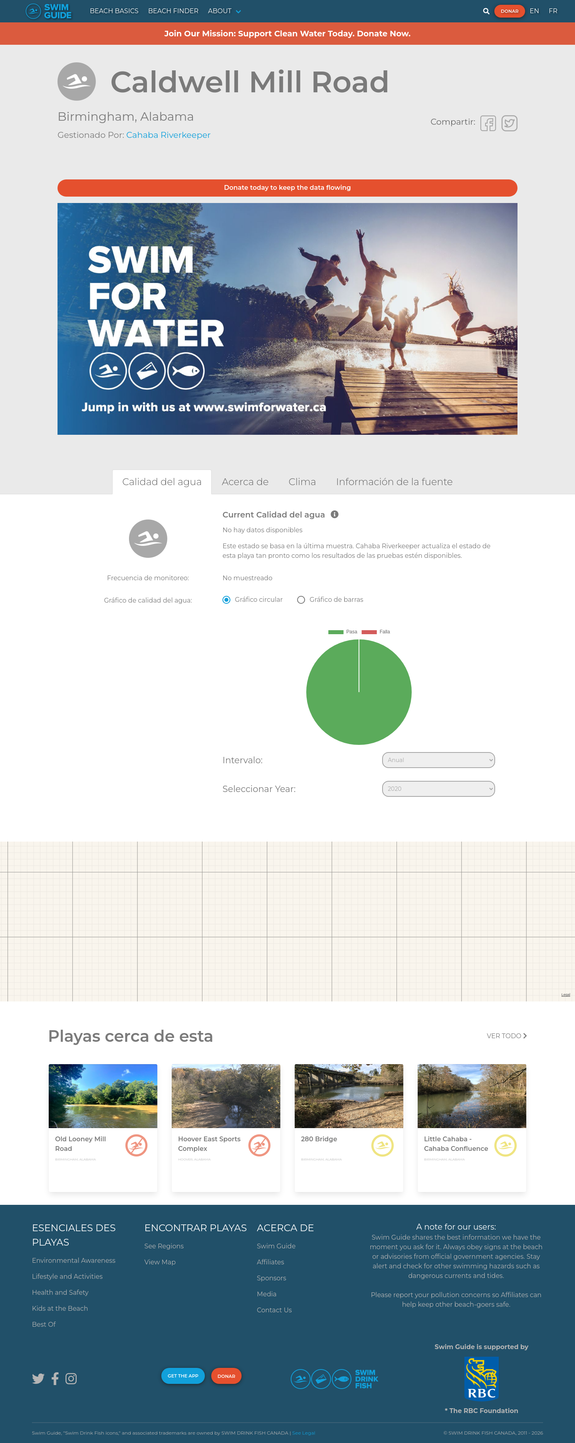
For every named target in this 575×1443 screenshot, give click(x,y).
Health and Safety (60, 1292)
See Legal (303, 1433)
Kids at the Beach (60, 1308)
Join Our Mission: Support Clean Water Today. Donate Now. (288, 33)
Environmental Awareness (73, 1260)
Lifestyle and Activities (67, 1276)
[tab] (162, 482)
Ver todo (507, 1036)
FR (553, 11)
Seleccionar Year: (258, 789)
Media (267, 1294)
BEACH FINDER (173, 11)
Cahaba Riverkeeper (168, 135)
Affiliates (270, 1262)
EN (534, 11)
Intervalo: (242, 760)
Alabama (167, 116)
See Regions (164, 1246)
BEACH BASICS (114, 11)
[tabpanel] (287, 655)
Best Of (44, 1324)
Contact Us (274, 1310)
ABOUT (220, 11)
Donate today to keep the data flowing (287, 187)
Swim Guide (276, 1246)
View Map (160, 1262)
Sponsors (271, 1278)
